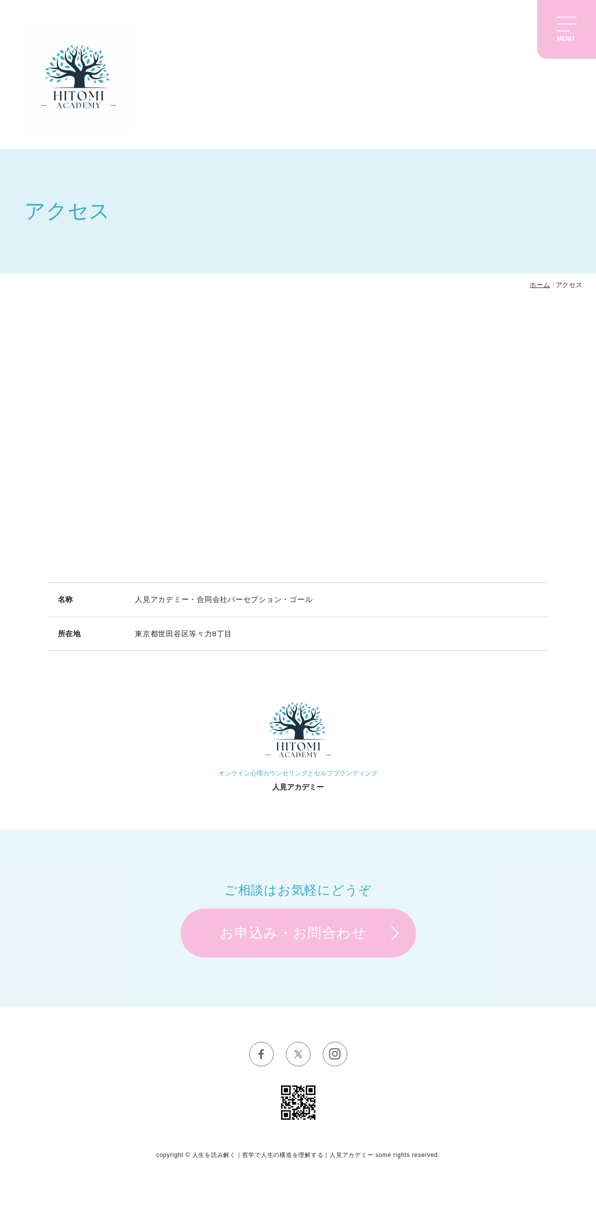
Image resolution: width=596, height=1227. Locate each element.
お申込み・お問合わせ (293, 932)
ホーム (540, 285)
